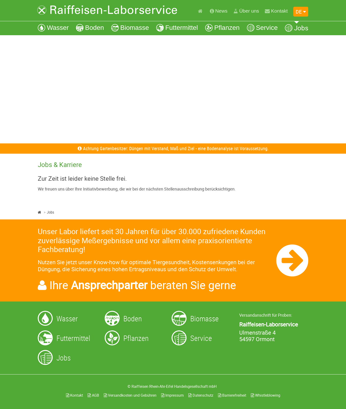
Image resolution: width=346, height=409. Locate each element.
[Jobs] (296, 27)
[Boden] (90, 27)
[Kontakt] (276, 11)
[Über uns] (246, 11)
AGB (93, 395)
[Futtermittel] (177, 27)
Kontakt (74, 395)
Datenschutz (200, 395)
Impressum (172, 395)
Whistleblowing (265, 395)
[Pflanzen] (222, 27)
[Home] (201, 11)
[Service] (262, 27)
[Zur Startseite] (107, 10)
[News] (219, 11)
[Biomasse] (130, 27)
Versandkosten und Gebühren (130, 395)
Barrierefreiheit (232, 395)
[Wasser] (53, 27)
